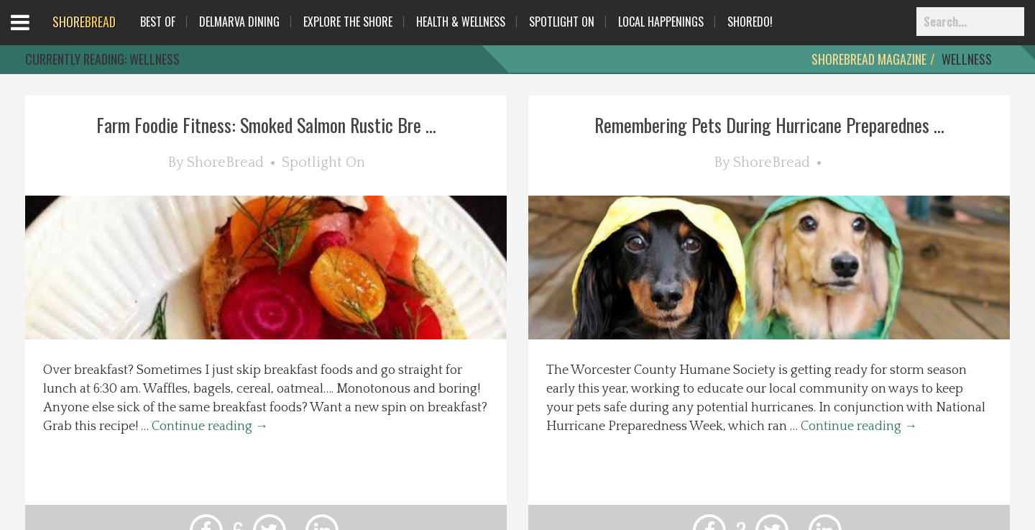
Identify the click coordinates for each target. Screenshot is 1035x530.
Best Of (157, 21)
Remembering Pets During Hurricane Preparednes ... (769, 125)
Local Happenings (661, 21)
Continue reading (210, 426)
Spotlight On (561, 21)
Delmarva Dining (239, 21)
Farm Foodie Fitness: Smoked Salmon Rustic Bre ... (266, 125)
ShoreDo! (750, 21)
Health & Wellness (460, 21)
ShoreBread (225, 162)
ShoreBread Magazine (868, 59)
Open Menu (38, 35)
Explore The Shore (347, 21)
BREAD (84, 21)
